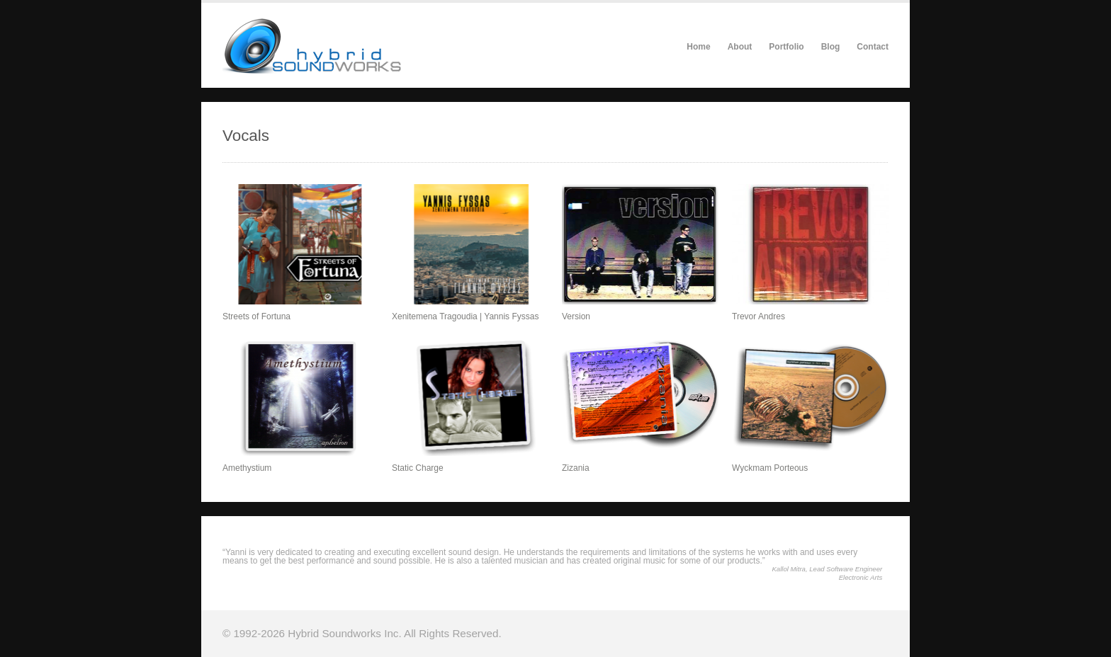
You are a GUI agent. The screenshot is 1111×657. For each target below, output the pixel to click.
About (740, 47)
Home (698, 47)
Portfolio (786, 47)
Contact (873, 47)
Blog (830, 47)
